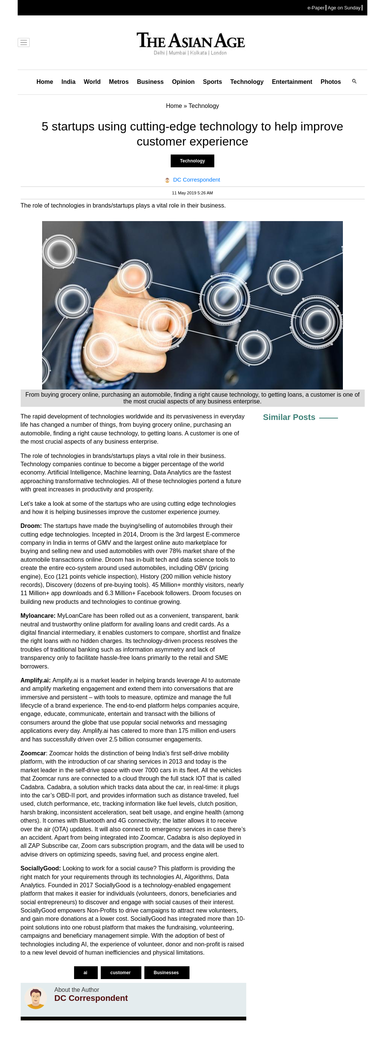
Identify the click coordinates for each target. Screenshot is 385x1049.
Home (44, 82)
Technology (247, 82)
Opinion (183, 82)
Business (150, 82)
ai (85, 972)
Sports (212, 82)
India (68, 82)
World (92, 82)
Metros (119, 82)
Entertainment (292, 82)
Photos (331, 82)
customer (121, 972)
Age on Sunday (344, 8)
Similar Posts (289, 417)
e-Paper (316, 8)
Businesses (167, 972)
